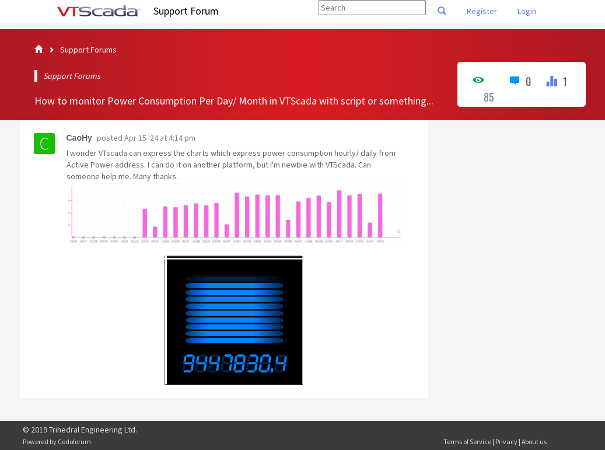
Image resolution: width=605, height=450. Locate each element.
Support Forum (186, 11)
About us (534, 441)
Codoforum (74, 441)
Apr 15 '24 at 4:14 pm (159, 137)
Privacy (506, 441)
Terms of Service (467, 441)
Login (526, 11)
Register (482, 11)
